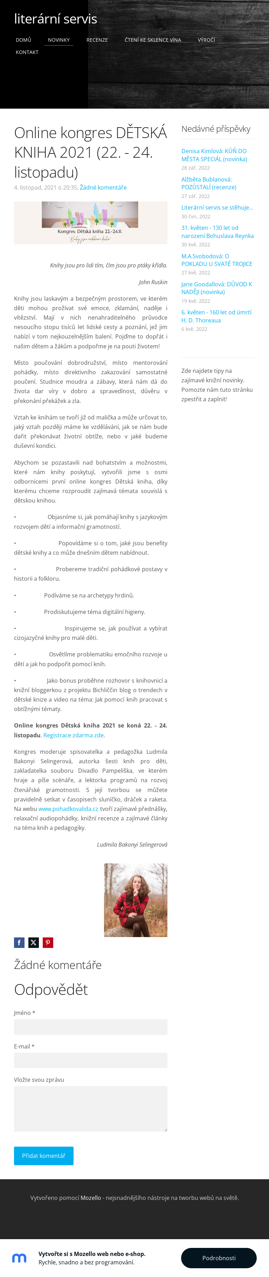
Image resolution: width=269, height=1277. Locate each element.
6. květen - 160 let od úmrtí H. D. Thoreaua (216, 316)
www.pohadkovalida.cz (68, 809)
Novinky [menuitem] (59, 39)
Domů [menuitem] (23, 39)
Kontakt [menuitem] (27, 52)
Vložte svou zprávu (39, 1080)
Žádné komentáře (103, 187)
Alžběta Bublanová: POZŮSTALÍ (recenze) (208, 183)
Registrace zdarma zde (73, 735)
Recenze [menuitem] (97, 39)
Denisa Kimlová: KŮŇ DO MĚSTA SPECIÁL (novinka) (214, 155)
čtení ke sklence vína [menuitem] (153, 39)
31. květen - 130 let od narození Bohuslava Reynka (217, 231)
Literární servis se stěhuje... (217, 207)
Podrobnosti (219, 1258)
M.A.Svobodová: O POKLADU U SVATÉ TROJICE (217, 260)
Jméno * (24, 1013)
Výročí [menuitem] (206, 39)
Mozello (91, 1198)
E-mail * (24, 1046)
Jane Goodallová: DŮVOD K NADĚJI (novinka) (216, 288)
